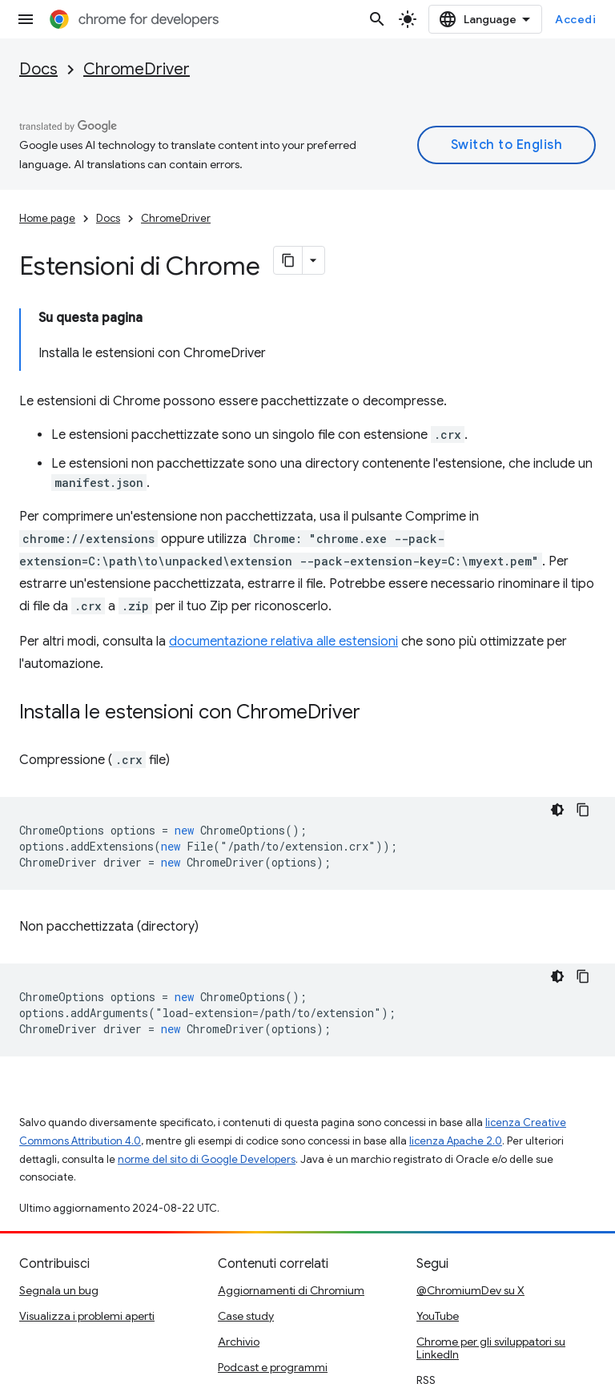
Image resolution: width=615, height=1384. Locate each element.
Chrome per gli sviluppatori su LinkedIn (490, 1266)
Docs (38, 69)
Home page (47, 218)
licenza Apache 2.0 (455, 1059)
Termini (37, 1364)
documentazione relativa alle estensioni (283, 560)
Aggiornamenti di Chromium (291, 1208)
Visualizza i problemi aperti (87, 1234)
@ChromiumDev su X (470, 1208)
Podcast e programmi (273, 1285)
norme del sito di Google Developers (206, 1077)
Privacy (89, 1364)
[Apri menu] (26, 19)
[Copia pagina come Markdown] (288, 260)
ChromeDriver (136, 69)
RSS (426, 1298)
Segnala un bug (58, 1208)
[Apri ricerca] (408, 19)
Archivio (238, 1260)
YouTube (437, 1234)
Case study (246, 1234)
